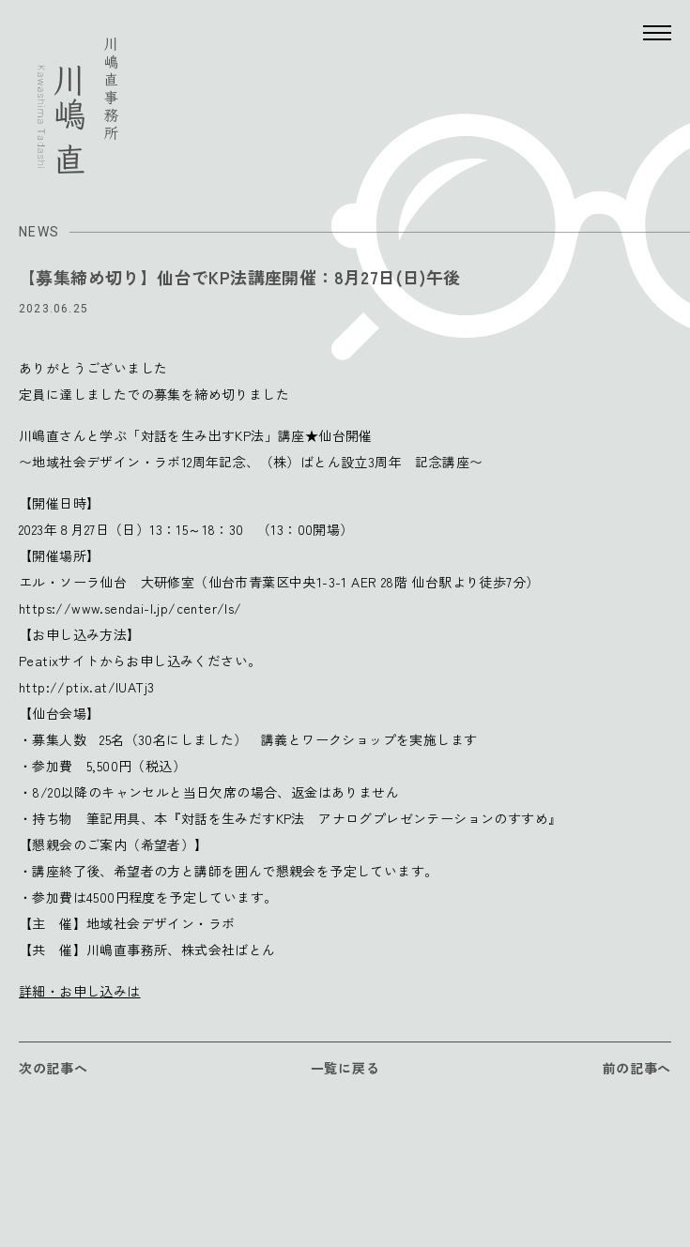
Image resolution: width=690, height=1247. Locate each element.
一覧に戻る (345, 1067)
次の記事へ (53, 1067)
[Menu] (657, 32)
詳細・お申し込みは (80, 990)
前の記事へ (637, 1067)
